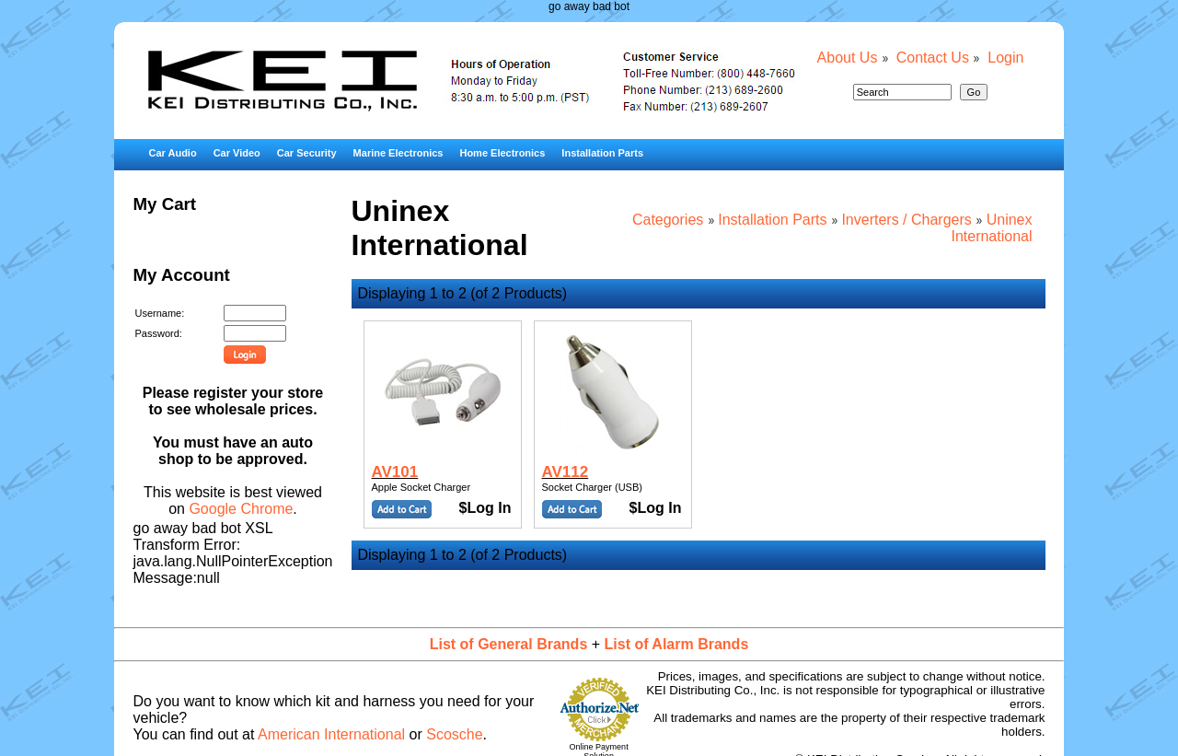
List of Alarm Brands (677, 644)
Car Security (307, 152)
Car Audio (172, 152)
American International (331, 734)
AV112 (565, 472)
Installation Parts (602, 152)
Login (1005, 57)
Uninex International (991, 228)
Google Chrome (241, 509)
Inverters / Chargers (906, 219)
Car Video (237, 152)
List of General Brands (509, 644)
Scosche (454, 734)
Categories (667, 219)
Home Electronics (502, 152)
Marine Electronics (398, 152)
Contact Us (932, 57)
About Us (847, 57)
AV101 (395, 472)
